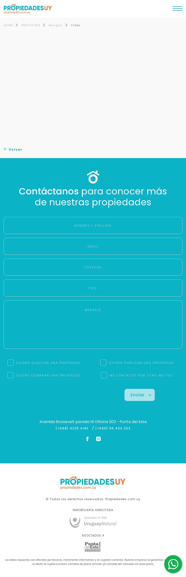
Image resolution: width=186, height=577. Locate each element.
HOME (8, 25)
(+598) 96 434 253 (113, 428)
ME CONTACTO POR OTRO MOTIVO (141, 375)
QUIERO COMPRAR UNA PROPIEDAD (48, 375)
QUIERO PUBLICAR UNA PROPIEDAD (141, 363)
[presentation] (46, 398)
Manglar (56, 25)
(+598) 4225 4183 (73, 428)
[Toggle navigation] (177, 10)
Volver (13, 149)
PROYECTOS (31, 25)
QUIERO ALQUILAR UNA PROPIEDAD (48, 363)
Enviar (141, 395)
